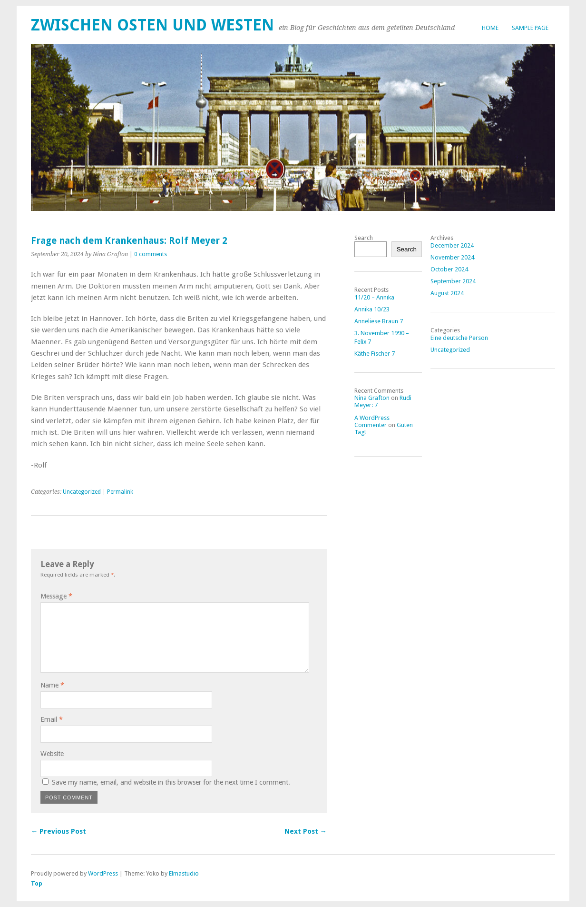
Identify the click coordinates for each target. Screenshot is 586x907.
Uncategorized (82, 491)
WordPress (103, 873)
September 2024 (453, 281)
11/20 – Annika (374, 297)
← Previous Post (58, 831)
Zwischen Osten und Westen (152, 25)
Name (52, 685)
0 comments (150, 254)
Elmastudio (184, 873)
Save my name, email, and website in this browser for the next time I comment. (171, 782)
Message (56, 596)
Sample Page (530, 27)
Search (363, 237)
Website (52, 753)
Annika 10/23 (372, 309)
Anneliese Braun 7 (378, 321)
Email (51, 719)
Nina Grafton (372, 397)
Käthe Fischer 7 (374, 353)
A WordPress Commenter (372, 421)
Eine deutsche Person (459, 337)
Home (490, 27)
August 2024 (447, 293)
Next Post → (305, 831)
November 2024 (452, 257)
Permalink (120, 491)
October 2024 (449, 269)
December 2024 (452, 245)
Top (36, 883)
